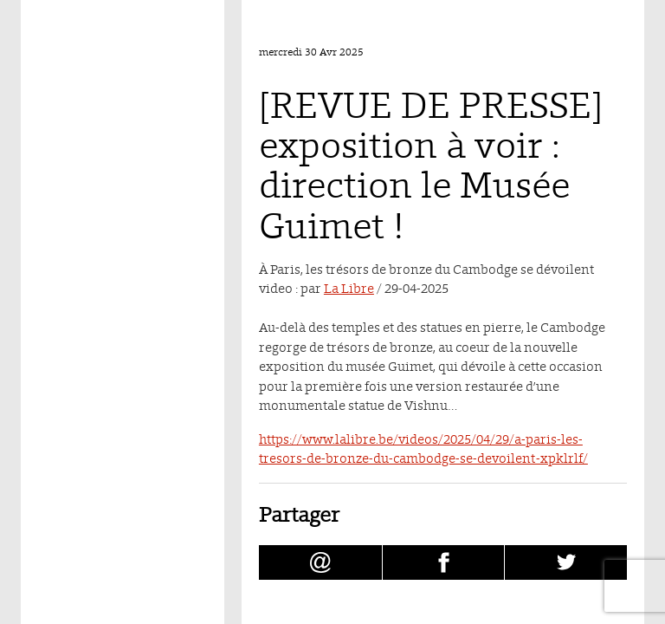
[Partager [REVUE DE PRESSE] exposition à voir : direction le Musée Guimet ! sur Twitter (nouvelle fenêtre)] (566, 562)
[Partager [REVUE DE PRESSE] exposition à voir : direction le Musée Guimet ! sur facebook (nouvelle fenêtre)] (444, 562)
